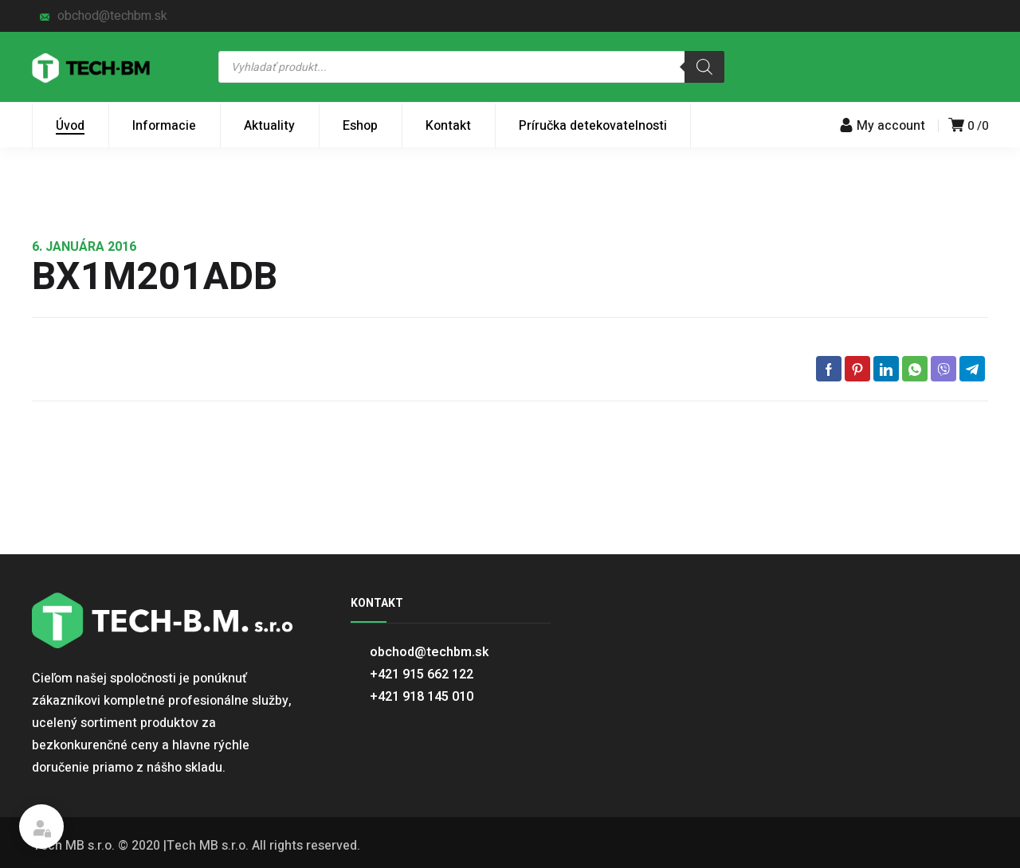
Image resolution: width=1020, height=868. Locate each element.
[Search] (704, 67)
